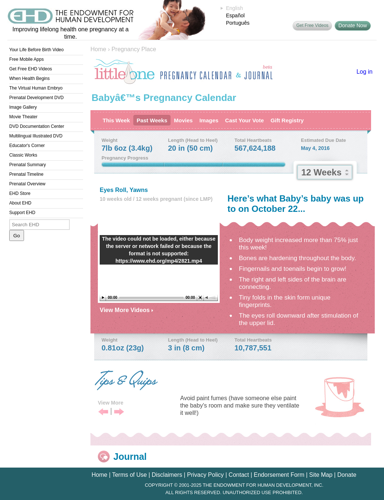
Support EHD (22, 212)
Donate (346, 475)
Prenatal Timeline (26, 174)
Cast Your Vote (244, 120)
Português (238, 23)
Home (98, 49)
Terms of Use (129, 475)
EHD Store (19, 193)
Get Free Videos (312, 25)
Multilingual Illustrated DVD (35, 136)
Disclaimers (167, 475)
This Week (116, 120)
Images (209, 120)
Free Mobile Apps (26, 59)
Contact (239, 475)
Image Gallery (23, 107)
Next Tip (119, 412)
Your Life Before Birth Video (36, 49)
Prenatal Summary (27, 164)
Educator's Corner (27, 145)
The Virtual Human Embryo (36, 88)
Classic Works (23, 155)
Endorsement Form (279, 475)
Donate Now (352, 25)
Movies (183, 120)
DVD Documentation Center (36, 126)
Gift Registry (287, 120)
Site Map (320, 475)
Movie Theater (23, 116)
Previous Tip (103, 412)
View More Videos (126, 310)
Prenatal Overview (27, 183)
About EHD (20, 203)
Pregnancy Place (134, 49)
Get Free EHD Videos (30, 68)
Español (235, 15)
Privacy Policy (205, 475)
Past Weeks (152, 120)
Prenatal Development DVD (36, 97)
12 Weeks (321, 172)
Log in (364, 72)
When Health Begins (29, 78)
